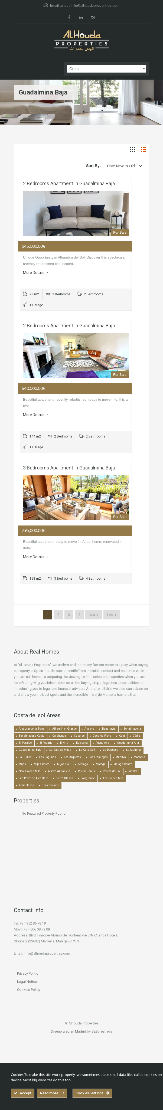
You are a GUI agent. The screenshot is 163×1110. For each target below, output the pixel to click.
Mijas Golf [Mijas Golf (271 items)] (63, 764)
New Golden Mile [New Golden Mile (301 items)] (29, 771)
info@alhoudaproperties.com (95, 5)
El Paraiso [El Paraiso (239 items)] (25, 742)
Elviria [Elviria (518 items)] (64, 742)
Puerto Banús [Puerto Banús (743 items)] (86, 771)
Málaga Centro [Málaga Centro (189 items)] (122, 764)
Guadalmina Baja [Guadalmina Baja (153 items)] (30, 749)
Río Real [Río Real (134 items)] (133, 771)
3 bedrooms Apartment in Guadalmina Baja (69, 468)
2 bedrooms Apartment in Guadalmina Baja (69, 183)
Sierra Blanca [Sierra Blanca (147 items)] (64, 778)
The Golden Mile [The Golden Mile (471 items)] (113, 778)
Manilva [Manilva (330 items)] (121, 757)
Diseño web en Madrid (68, 1031)
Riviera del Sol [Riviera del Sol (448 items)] (111, 771)
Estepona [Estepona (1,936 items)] (82, 742)
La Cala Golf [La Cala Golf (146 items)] (87, 749)
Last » (111, 615)
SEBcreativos (102, 1031)
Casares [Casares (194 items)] (79, 735)
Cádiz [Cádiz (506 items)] (136, 735)
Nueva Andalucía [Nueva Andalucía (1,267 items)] (59, 771)
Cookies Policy (28, 990)
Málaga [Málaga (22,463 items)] (83, 764)
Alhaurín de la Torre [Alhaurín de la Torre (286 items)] (31, 728)
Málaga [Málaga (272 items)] (101, 764)
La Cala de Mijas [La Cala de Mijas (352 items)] (60, 749)
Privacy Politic (27, 973)
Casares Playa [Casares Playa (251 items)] (102, 735)
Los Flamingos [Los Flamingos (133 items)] (98, 757)
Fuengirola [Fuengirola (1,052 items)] (102, 742)
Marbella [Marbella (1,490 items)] (139, 757)
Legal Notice (27, 982)
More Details (35, 272)
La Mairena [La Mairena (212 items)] (133, 749)
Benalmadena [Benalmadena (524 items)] (132, 728)
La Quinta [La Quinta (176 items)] (25, 757)
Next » (93, 615)
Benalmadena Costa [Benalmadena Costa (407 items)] (31, 735)
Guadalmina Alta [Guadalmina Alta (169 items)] (128, 742)
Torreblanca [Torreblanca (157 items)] (26, 785)
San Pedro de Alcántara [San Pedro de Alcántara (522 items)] (33, 778)
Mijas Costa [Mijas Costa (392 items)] (41, 764)
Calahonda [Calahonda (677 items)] (59, 735)
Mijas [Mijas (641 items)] (22, 764)
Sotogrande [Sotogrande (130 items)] (88, 778)
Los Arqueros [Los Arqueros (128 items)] (72, 757)
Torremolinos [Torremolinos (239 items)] (50, 785)
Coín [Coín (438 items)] (122, 735)
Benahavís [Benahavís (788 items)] (109, 728)
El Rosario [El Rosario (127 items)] (46, 742)
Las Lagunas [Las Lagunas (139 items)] (47, 757)
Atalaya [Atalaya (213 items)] (89, 728)
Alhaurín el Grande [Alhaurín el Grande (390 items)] (64, 728)
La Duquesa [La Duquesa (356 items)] (110, 749)
